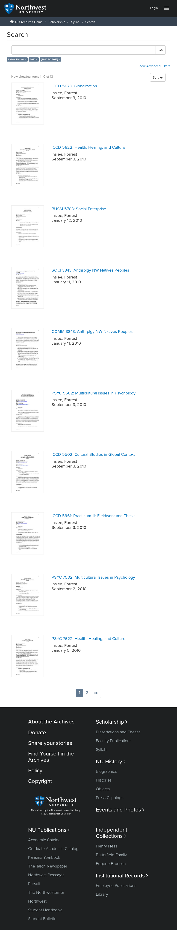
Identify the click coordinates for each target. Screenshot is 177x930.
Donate (37, 732)
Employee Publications (116, 885)
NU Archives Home (29, 22)
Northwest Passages (46, 874)
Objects (103, 788)
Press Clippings (109, 797)
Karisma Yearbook (44, 857)
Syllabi (75, 22)
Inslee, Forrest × (17, 59)
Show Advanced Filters (154, 66)
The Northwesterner (46, 892)
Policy (35, 770)
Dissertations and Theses (118, 732)
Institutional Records (122, 875)
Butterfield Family (111, 854)
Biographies (106, 771)
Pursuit (34, 883)
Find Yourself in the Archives (51, 756)
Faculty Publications (113, 740)
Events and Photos (120, 809)
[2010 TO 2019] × (50, 59)
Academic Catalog (44, 839)
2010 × (33, 59)
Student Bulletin (42, 918)
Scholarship (57, 22)
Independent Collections (111, 832)
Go (161, 50)
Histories (104, 780)
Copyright (40, 781)
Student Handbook (45, 909)
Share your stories (50, 743)
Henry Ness (106, 846)
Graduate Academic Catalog (53, 848)
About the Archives (51, 721)
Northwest (37, 901)
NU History (111, 761)
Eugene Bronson (111, 863)
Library (102, 894)
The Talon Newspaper (47, 866)
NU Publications (49, 830)
